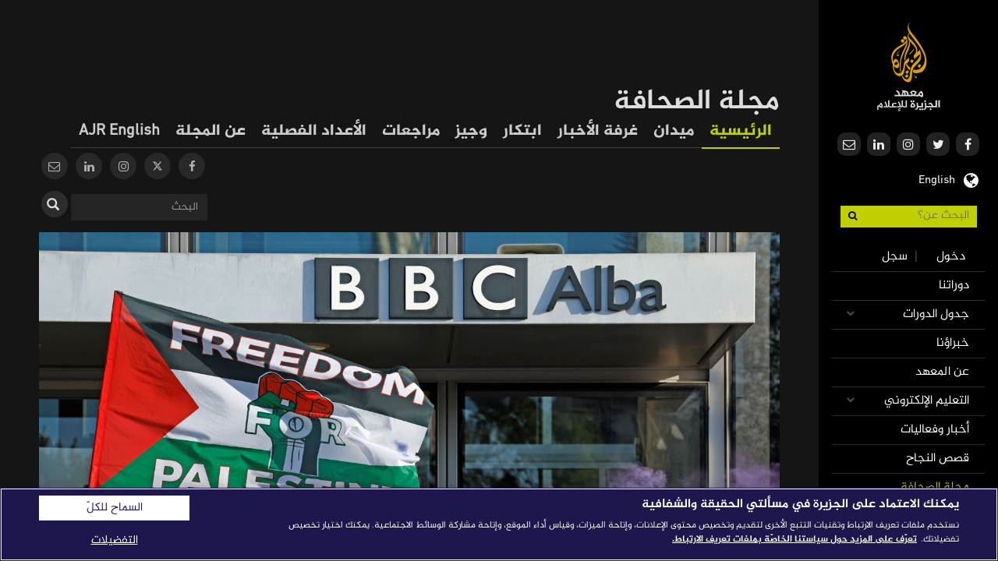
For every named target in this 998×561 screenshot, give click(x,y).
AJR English (119, 131)
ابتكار (522, 131)
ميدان (673, 131)
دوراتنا (954, 285)
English (936, 178)
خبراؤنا (952, 343)
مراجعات (411, 131)
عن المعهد (942, 372)
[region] (499, 524)
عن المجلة (210, 131)
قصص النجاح (937, 458)
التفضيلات (114, 540)
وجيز (471, 131)
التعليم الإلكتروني (926, 400)
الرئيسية (741, 131)
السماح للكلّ (115, 508)
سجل (895, 256)
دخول (950, 256)
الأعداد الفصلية (313, 131)
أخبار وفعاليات (935, 429)
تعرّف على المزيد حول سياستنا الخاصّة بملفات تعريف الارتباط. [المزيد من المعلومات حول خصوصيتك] (794, 539)
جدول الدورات (936, 314)
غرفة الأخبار (597, 131)
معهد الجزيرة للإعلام (909, 66)
